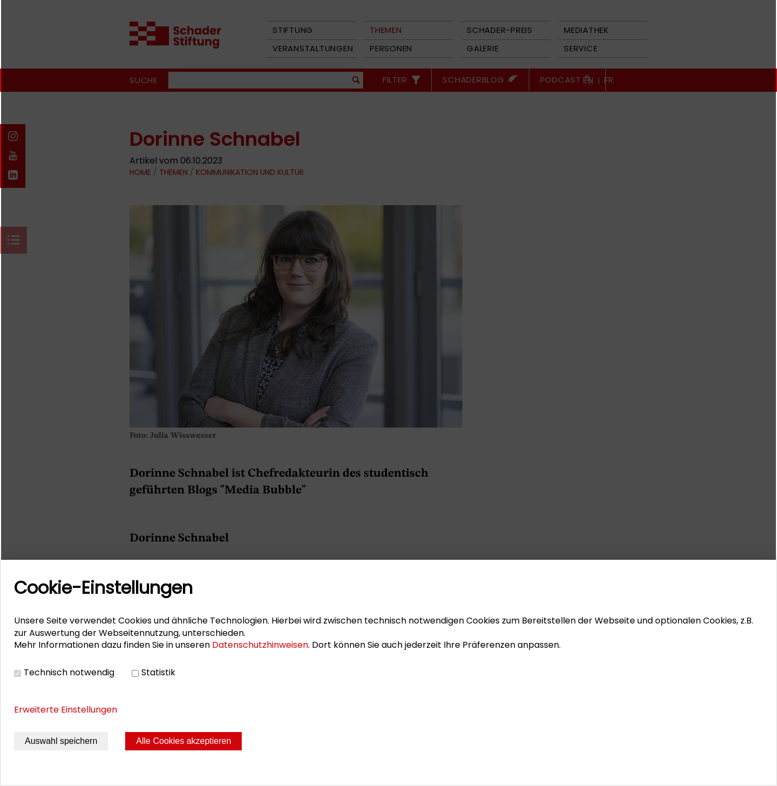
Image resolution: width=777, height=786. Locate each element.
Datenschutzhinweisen (260, 645)
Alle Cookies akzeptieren (183, 741)
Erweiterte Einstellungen (65, 709)
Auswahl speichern (61, 741)
